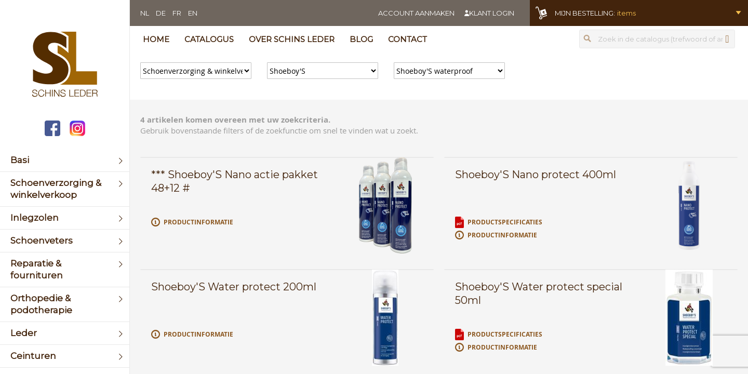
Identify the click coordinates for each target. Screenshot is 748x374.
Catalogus (209, 39)
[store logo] (64, 65)
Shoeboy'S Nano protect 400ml (535, 174)
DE (161, 13)
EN (192, 13)
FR (176, 13)
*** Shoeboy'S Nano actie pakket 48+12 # (234, 181)
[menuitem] (64, 160)
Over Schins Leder (292, 39)
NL (144, 13)
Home (156, 39)
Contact (407, 39)
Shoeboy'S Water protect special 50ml (538, 293)
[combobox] (657, 39)
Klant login (491, 13)
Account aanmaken (416, 13)
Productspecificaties (505, 222)
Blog (361, 39)
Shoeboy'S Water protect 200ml (233, 286)
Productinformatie (198, 222)
